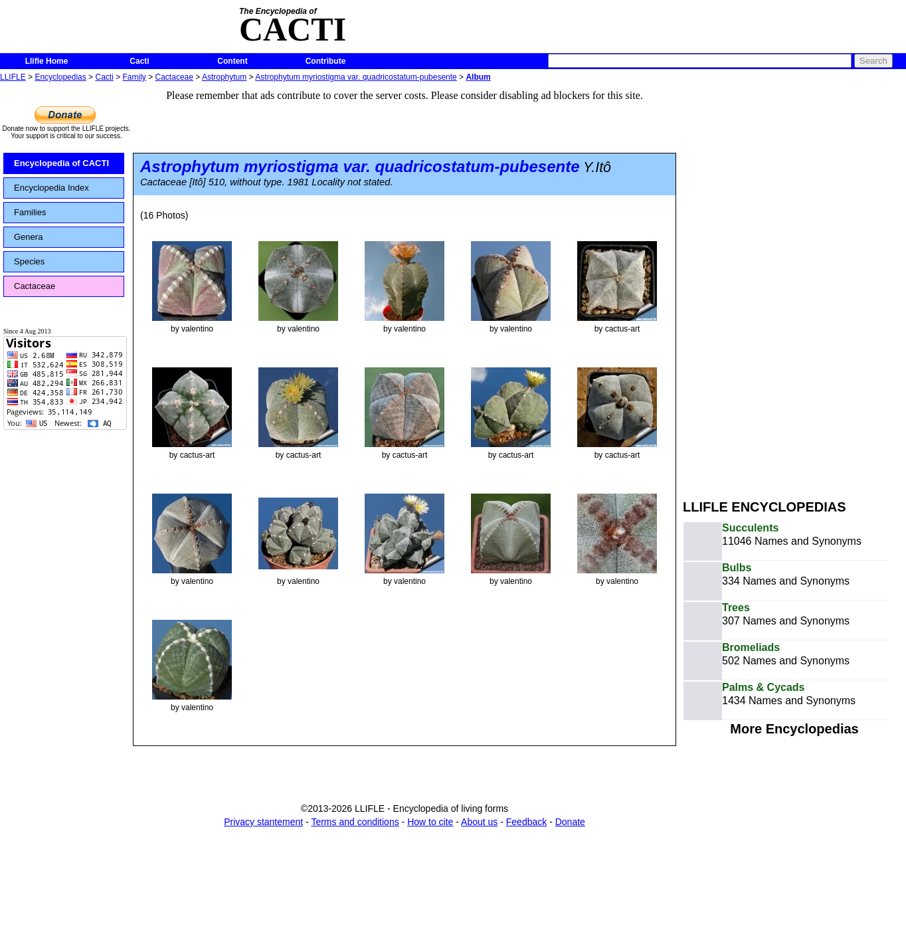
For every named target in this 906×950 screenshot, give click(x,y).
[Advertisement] (753, 284)
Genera (28, 237)
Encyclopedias (60, 77)
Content (232, 61)
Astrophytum (224, 77)
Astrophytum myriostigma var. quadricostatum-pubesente (355, 77)
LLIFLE (13, 77)
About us (479, 821)
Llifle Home (46, 61)
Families (30, 212)
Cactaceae (174, 77)
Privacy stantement (263, 821)
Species (29, 261)
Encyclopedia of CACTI (61, 163)
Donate (570, 821)
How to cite (430, 821)
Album (478, 77)
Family (134, 77)
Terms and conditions (355, 821)
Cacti (139, 61)
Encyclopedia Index (51, 188)
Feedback (526, 821)
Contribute (326, 61)
